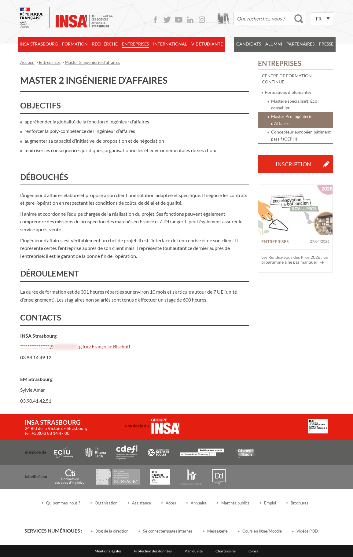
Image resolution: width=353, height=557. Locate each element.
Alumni (273, 43)
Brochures (299, 502)
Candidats (248, 43)
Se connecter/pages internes (168, 531)
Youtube (178, 19)
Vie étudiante (207, 43)
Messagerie (217, 531)
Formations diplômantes (288, 92)
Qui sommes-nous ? (63, 502)
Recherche (105, 43)
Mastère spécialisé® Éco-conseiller (295, 104)
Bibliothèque (224, 18)
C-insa (253, 551)
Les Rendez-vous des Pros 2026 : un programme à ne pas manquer (294, 260)
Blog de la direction (111, 531)
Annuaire (199, 502)
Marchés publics (235, 502)
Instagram (202, 19)
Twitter (167, 19)
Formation (75, 43)
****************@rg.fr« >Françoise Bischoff (75, 346)
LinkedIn (190, 19)
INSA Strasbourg (39, 43)
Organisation (106, 502)
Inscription (293, 164)
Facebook (155, 19)
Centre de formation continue (287, 78)
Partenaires (300, 43)
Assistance (141, 502)
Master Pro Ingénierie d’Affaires (291, 120)
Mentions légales (108, 551)
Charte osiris (225, 551)
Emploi (270, 502)
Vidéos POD (307, 531)
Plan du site (194, 551)
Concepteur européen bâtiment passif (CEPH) (301, 135)
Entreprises (135, 43)
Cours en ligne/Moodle (262, 531)
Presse (326, 43)
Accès (171, 502)
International (170, 43)
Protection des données (153, 551)
